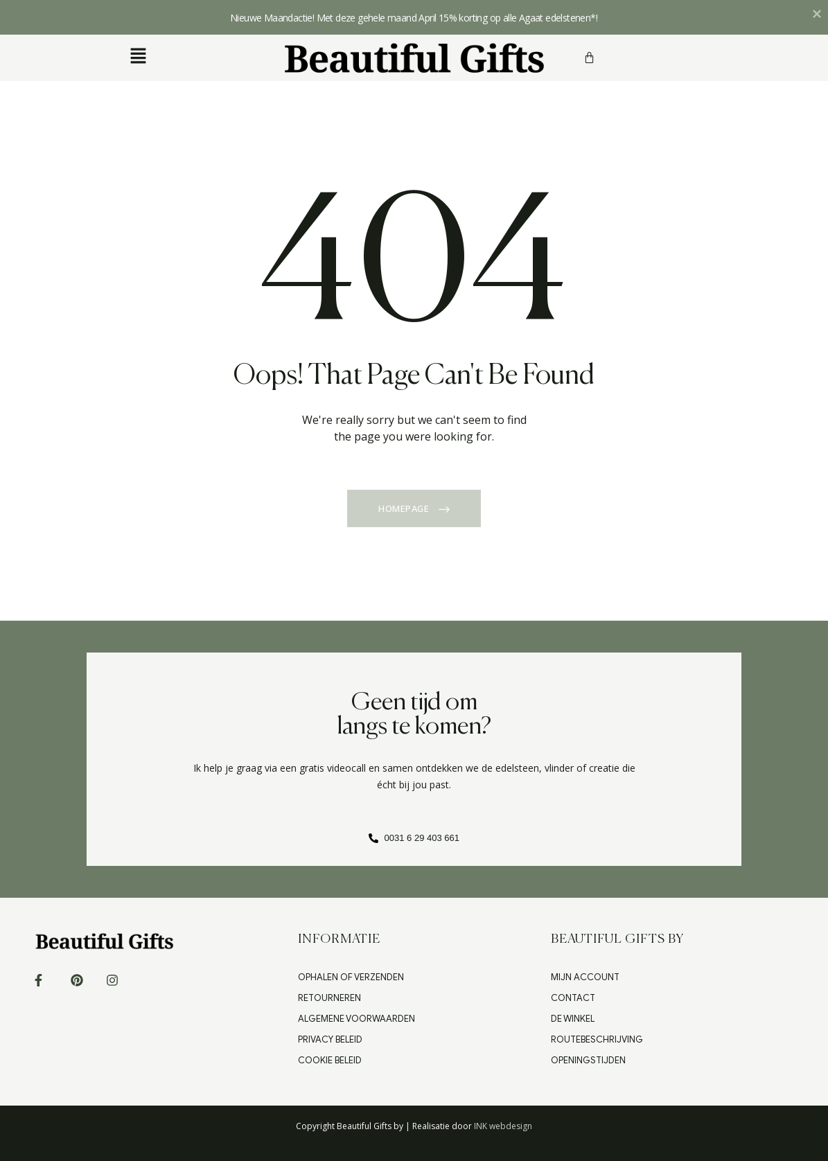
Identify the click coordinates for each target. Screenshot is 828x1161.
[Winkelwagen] (589, 58)
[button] (138, 56)
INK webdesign (503, 1126)
